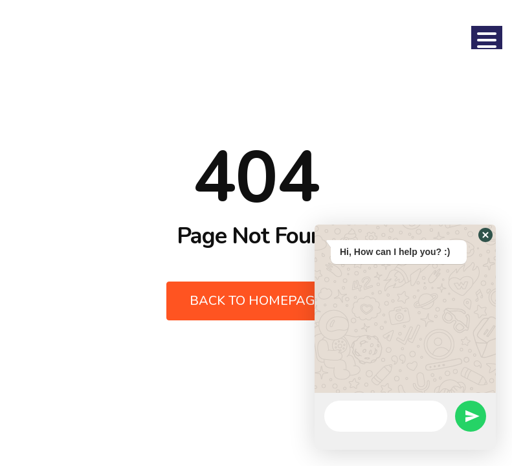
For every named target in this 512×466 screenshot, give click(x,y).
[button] (485, 235)
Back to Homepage (256, 300)
